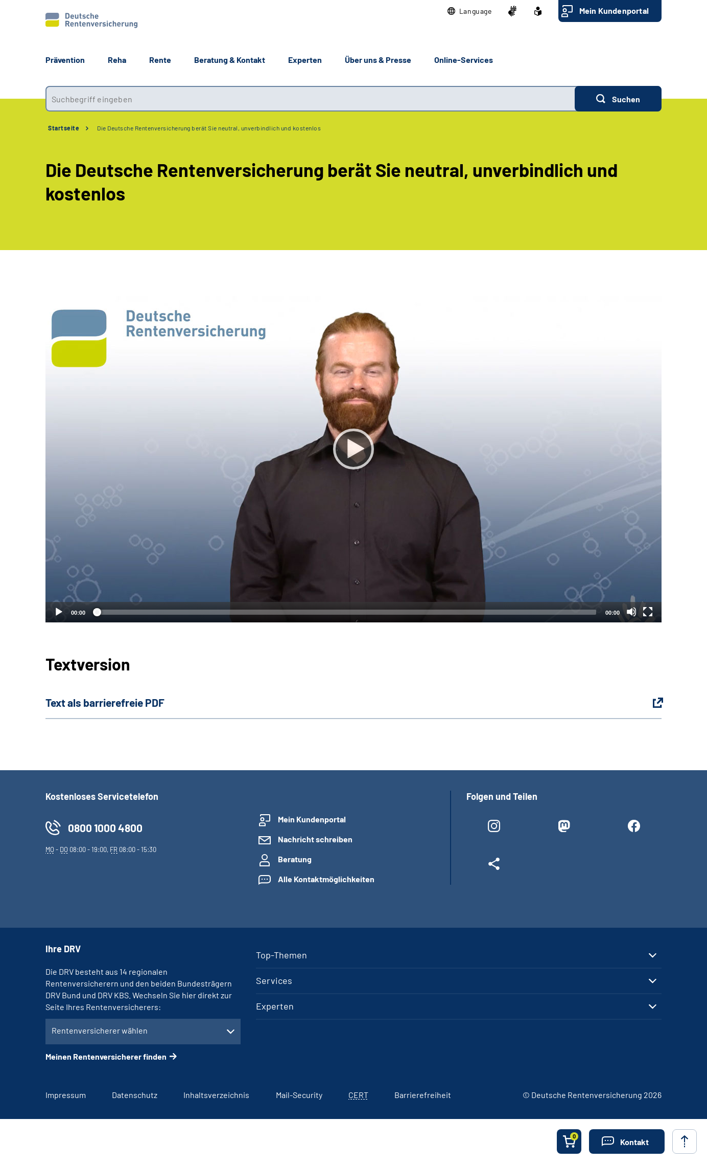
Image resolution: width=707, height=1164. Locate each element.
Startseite (63, 127)
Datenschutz (134, 1095)
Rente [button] (160, 59)
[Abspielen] (353, 449)
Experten (275, 1006)
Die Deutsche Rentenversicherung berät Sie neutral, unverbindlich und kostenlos (209, 127)
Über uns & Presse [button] (378, 59)
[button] (469, 11)
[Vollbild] (647, 611)
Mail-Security (299, 1095)
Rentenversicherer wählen (100, 1030)
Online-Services (463, 59)
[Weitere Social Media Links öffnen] (493, 866)
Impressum (65, 1095)
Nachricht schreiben (315, 839)
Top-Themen (281, 954)
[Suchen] (618, 98)
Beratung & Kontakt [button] (229, 59)
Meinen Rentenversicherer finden (106, 1056)
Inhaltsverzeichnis (216, 1095)
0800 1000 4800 (105, 827)
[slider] (345, 612)
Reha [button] (117, 59)
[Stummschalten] (631, 611)
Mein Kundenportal (614, 10)
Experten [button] (305, 59)
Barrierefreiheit (422, 1095)
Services (274, 980)
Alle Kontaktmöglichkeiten (326, 879)
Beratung (295, 859)
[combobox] (310, 98)
